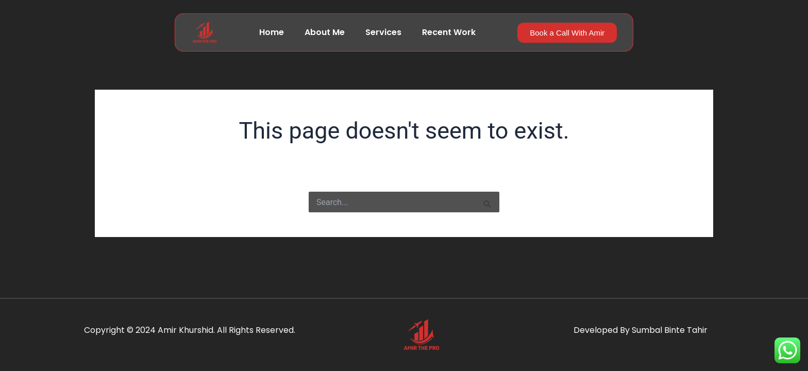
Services (383, 32)
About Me (325, 32)
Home (271, 32)
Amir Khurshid (185, 330)
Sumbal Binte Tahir (670, 330)
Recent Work (449, 32)
